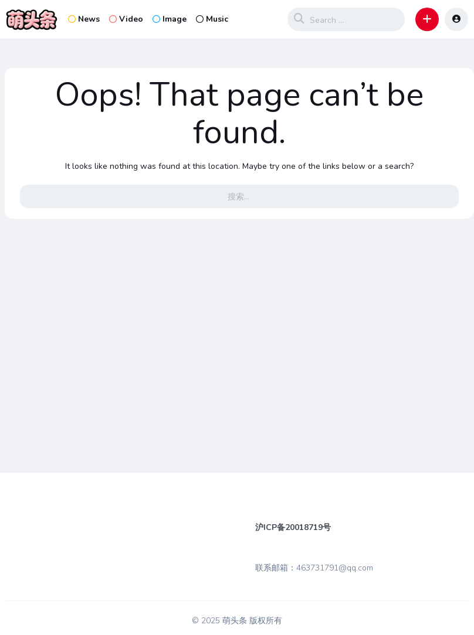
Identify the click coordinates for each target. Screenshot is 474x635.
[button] (427, 19)
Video (126, 19)
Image (170, 19)
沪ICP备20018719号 (293, 527)
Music (212, 19)
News (84, 19)
